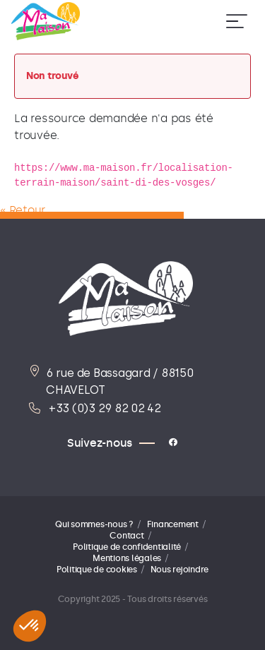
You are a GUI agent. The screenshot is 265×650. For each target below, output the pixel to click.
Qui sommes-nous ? (94, 524)
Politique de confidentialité (127, 547)
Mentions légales (127, 558)
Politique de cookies (97, 569)
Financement (173, 524)
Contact (126, 536)
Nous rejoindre (180, 569)
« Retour (22, 210)
